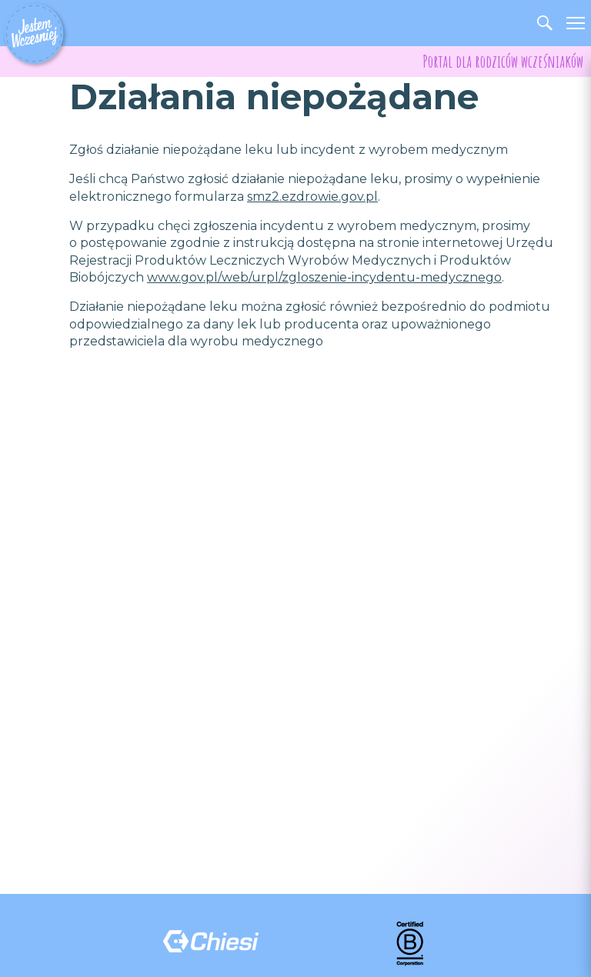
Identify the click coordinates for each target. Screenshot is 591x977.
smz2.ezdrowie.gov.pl (312, 196)
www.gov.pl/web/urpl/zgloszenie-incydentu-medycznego (324, 277)
